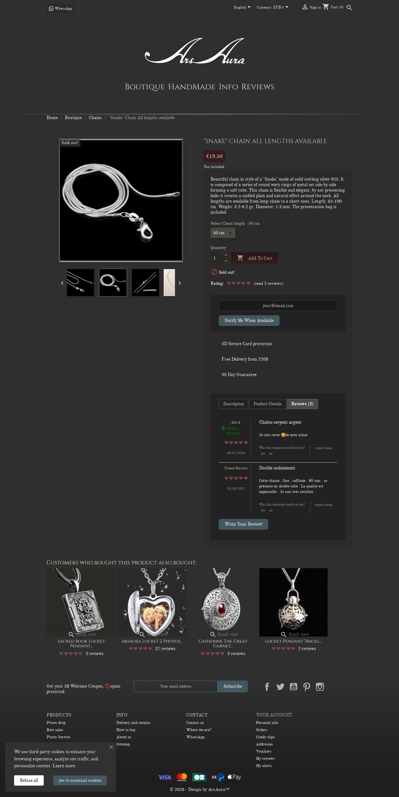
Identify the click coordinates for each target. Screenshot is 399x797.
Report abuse (324, 448)
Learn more (64, 766)
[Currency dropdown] (282, 7)
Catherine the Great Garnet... (222, 643)
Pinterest (306, 686)
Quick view (82, 634)
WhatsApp (195, 737)
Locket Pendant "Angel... (293, 641)
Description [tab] (233, 403)
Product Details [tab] (268, 403)
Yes (263, 453)
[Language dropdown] (243, 7)
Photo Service (58, 737)
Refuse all (29, 780)
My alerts (264, 765)
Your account (274, 715)
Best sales (55, 730)
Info (228, 87)
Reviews (257, 87)
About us (123, 737)
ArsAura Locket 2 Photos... (152, 641)
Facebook (267, 686)
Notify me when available (249, 320)
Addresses (264, 744)
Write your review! (243, 524)
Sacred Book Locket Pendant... (81, 643)
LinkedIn (333, 686)
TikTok (346, 686)
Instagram (319, 686)
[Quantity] (217, 258)
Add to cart (255, 258)
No (271, 453)
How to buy (126, 730)
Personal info (267, 722)
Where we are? (198, 730)
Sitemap (123, 744)
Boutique (145, 87)
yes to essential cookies (80, 780)
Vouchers (263, 751)
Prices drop (56, 722)
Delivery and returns (133, 722)
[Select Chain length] (223, 233)
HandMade (191, 87)
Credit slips (265, 737)
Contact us (195, 722)
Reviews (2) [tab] (302, 403)
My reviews (265, 758)
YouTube (293, 686)
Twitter (280, 686)
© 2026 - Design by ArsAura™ (200, 789)
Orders (261, 730)
